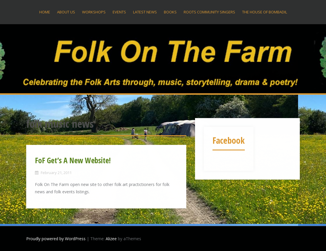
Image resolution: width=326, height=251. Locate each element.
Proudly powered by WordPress (56, 238)
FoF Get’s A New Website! (73, 160)
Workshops (94, 12)
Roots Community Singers (209, 12)
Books (170, 12)
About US (66, 12)
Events (119, 12)
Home (44, 12)
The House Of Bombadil (264, 12)
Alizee (111, 238)
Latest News (145, 12)
